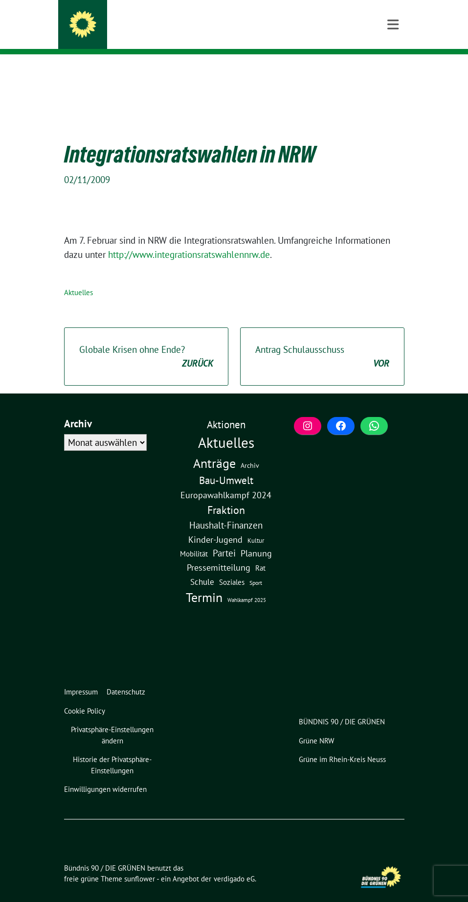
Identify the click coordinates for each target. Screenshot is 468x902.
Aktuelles (78, 277)
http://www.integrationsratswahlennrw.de (189, 239)
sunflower (139, 863)
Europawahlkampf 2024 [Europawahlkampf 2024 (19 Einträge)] (225, 480)
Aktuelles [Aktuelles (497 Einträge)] (226, 427)
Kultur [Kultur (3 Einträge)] (255, 525)
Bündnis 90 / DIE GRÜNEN (161, 20)
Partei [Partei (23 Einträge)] (224, 538)
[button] (114, 720)
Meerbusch (124, 34)
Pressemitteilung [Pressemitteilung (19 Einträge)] (218, 552)
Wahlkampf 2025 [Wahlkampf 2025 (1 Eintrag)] (246, 584)
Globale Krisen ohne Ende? (146, 341)
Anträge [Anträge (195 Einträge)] (214, 447)
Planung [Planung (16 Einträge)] (256, 538)
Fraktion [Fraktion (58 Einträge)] (226, 495)
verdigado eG (234, 863)
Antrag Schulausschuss (322, 341)
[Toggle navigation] (392, 70)
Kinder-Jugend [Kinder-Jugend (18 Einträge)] (215, 524)
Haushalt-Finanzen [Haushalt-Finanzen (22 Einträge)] (226, 510)
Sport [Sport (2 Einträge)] (255, 567)
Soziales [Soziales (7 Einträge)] (232, 567)
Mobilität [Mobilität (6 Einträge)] (194, 538)
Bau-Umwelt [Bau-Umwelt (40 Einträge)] (226, 465)
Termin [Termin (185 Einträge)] (204, 582)
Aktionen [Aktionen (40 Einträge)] (226, 409)
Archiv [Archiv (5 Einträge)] (250, 450)
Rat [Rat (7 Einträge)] (260, 552)
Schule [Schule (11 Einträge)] (202, 566)
